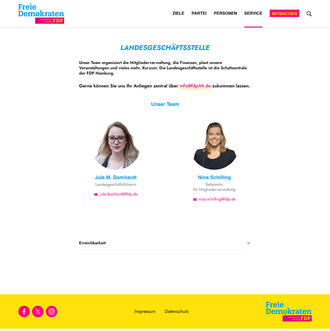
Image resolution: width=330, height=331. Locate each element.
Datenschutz (177, 311)
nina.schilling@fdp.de (217, 199)
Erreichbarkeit (164, 243)
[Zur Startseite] (289, 311)
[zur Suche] (309, 13)
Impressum (145, 311)
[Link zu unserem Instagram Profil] (51, 311)
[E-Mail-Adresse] (97, 194)
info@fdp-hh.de (195, 86)
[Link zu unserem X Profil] (38, 311)
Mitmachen (284, 14)
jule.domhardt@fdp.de (119, 194)
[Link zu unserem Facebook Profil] (24, 311)
